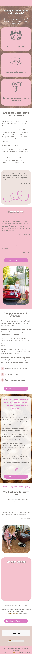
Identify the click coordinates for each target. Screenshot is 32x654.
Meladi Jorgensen (6, 3)
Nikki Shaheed (16, 642)
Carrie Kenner (16, 640)
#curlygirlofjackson (11, 614)
